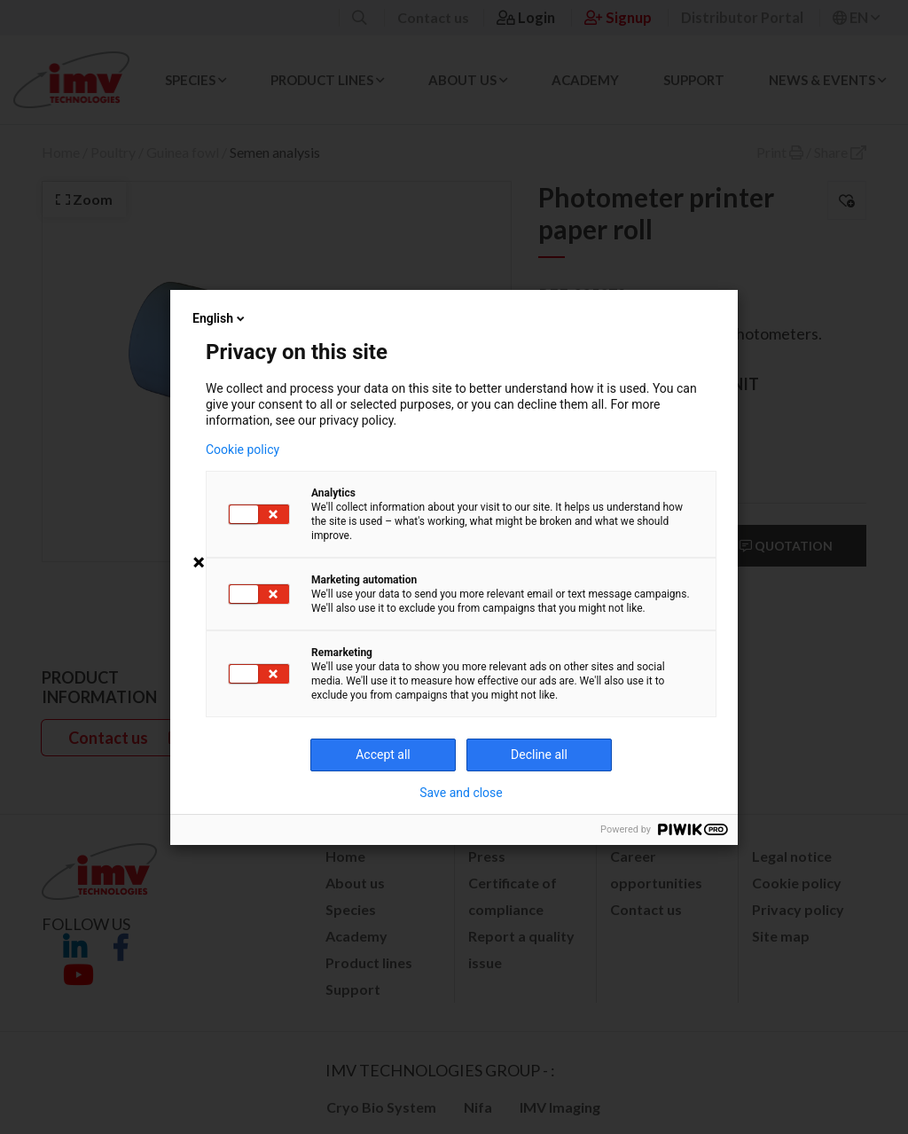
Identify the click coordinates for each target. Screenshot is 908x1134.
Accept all (383, 754)
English (219, 318)
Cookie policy (242, 449)
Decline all (539, 754)
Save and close (461, 793)
